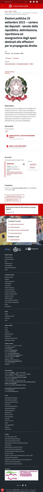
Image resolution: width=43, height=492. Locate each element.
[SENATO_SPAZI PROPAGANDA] (7, 146)
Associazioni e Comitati (10, 340)
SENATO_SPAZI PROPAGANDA (17, 146)
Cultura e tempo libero (9, 289)
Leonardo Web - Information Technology (13, 463)
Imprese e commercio (9, 296)
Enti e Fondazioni (8, 265)
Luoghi (6, 330)
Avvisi (6, 320)
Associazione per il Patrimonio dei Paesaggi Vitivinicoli (16, 443)
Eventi (6, 327)
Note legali (7, 418)
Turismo (6, 304)
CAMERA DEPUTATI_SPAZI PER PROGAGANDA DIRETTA (22, 136)
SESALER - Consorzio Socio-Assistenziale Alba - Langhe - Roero (19, 455)
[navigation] (2, 6)
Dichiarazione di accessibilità (11, 400)
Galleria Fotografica (9, 334)
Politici (6, 269)
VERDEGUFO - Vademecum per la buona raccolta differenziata (18, 459)
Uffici (6, 261)
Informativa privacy (9, 416)
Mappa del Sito (8, 429)
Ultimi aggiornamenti (9, 425)
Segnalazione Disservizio (10, 408)
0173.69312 (9, 348)
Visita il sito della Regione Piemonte (12, 438)
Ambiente (7, 279)
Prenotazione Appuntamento (11, 406)
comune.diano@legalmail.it (13, 353)
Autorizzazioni (8, 285)
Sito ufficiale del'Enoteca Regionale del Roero (14, 451)
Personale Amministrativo (10, 267)
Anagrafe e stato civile (9, 281)
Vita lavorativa (8, 306)
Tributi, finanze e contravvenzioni (12, 302)
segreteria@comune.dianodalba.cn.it (14, 172)
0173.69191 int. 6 (16, 169)
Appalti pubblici (8, 283)
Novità (10, 11)
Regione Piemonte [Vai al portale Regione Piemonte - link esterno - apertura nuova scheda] (8, 1)
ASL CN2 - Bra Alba (9, 453)
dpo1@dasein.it (11, 389)
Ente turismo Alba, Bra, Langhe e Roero (13, 449)
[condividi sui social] (8, 58)
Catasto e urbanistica (9, 287)
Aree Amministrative (9, 259)
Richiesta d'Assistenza (9, 410)
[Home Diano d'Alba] (18, 6)
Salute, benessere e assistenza (11, 300)
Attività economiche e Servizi (11, 338)
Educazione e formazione (10, 291)
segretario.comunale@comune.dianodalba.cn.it (14, 174)
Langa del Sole (8, 445)
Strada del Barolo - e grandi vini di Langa (13, 447)
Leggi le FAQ (7, 404)
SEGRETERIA (10, 164)
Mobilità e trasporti (9, 298)
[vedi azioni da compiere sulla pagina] (15, 58)
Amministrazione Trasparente (11, 398)
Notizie (14, 11)
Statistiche (7, 427)
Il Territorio (7, 332)
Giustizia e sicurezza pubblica (11, 294)
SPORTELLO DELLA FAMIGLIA (11, 457)
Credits (6, 423)
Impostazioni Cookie (9, 420)
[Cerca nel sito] (36, 6)
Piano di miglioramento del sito (11, 402)
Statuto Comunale (9, 414)
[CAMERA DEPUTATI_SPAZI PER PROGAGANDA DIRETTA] (7, 136)
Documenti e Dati (8, 263)
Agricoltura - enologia (9, 316)
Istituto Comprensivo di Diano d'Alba (12, 461)
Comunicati (7, 318)
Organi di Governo (9, 257)
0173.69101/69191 (10, 347)
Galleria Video (8, 336)
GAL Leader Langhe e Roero (11, 436)
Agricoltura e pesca (9, 277)
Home (6, 11)
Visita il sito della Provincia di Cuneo (12, 441)
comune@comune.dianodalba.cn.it (15, 355)
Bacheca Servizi (8, 412)
